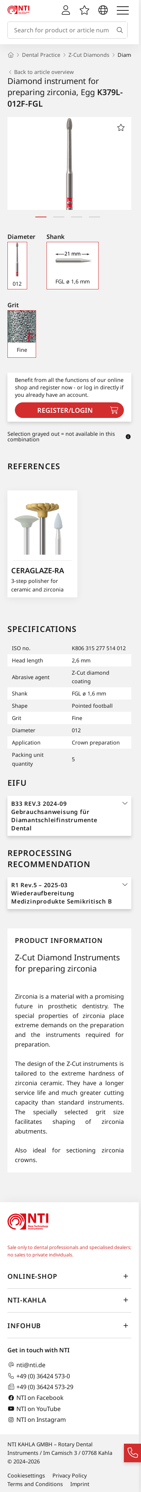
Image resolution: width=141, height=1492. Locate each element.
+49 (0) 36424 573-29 (40, 1386)
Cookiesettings (26, 1475)
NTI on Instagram (36, 1419)
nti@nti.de (26, 1364)
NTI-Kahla (69, 1300)
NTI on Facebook (35, 1397)
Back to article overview (40, 72)
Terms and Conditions (35, 1484)
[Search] (121, 30)
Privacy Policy (69, 1475)
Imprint (79, 1484)
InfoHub (69, 1325)
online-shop (69, 1276)
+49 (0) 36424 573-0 (38, 1375)
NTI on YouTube (34, 1408)
